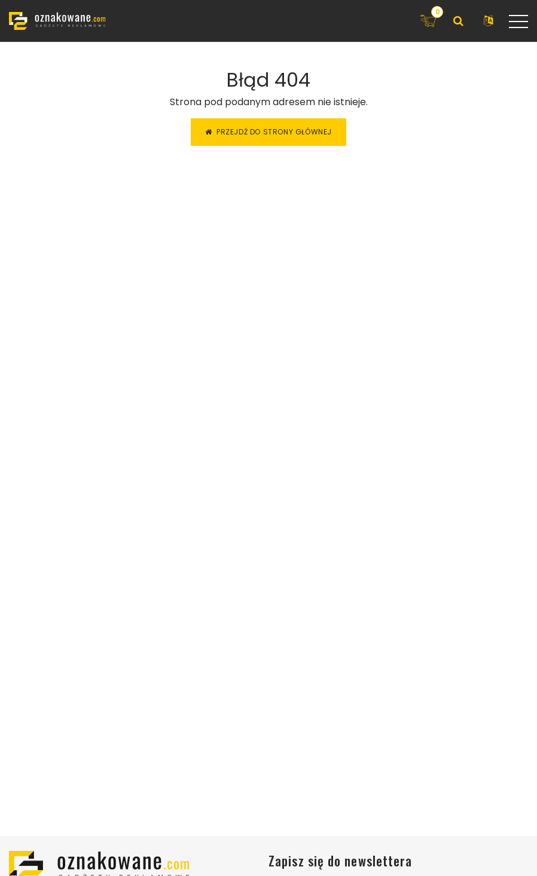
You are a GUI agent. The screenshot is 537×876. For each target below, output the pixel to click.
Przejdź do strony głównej (268, 132)
